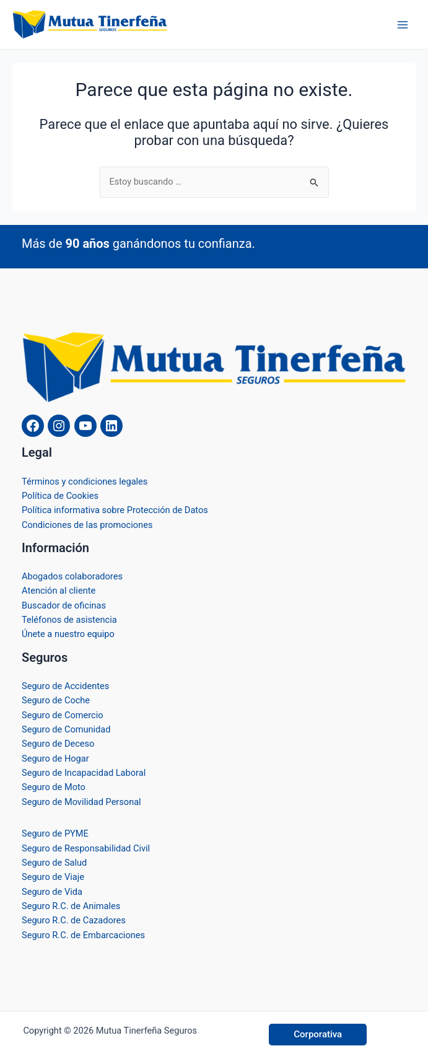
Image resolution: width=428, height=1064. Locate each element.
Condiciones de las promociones (87, 524)
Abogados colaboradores (72, 576)
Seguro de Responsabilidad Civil (86, 848)
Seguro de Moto (53, 787)
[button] (318, 1034)
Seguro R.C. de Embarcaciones (83, 935)
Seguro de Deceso (58, 743)
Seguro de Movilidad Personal (81, 801)
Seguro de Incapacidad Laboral (84, 772)
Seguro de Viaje (53, 876)
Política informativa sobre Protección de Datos (115, 510)
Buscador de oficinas (64, 605)
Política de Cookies (60, 495)
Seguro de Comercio (62, 715)
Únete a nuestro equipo (68, 634)
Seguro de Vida (52, 891)
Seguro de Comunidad (66, 729)
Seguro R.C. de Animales (71, 906)
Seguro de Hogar (55, 758)
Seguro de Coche (56, 700)
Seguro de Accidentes (65, 686)
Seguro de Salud (54, 862)
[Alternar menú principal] (403, 25)
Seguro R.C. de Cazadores (74, 920)
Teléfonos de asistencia (69, 619)
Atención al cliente (58, 590)
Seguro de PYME (55, 833)
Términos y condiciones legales (84, 481)
